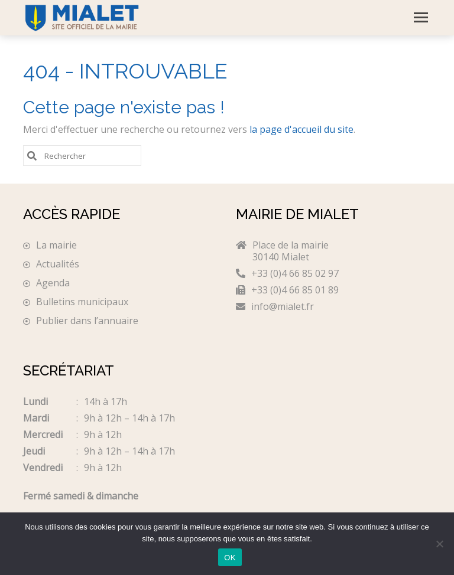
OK (229, 557)
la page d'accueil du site (301, 129)
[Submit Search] (32, 155)
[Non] (439, 544)
